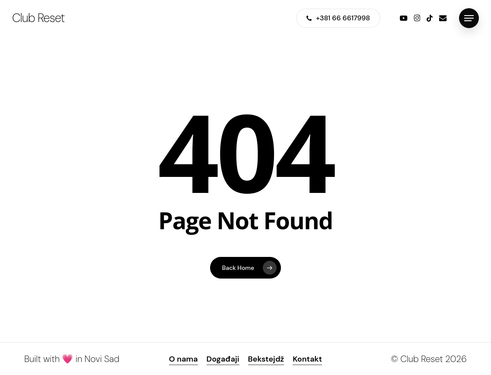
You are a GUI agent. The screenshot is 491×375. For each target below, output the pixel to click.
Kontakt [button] (307, 359)
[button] (469, 18)
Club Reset (38, 18)
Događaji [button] (223, 359)
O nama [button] (183, 359)
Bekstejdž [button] (266, 359)
